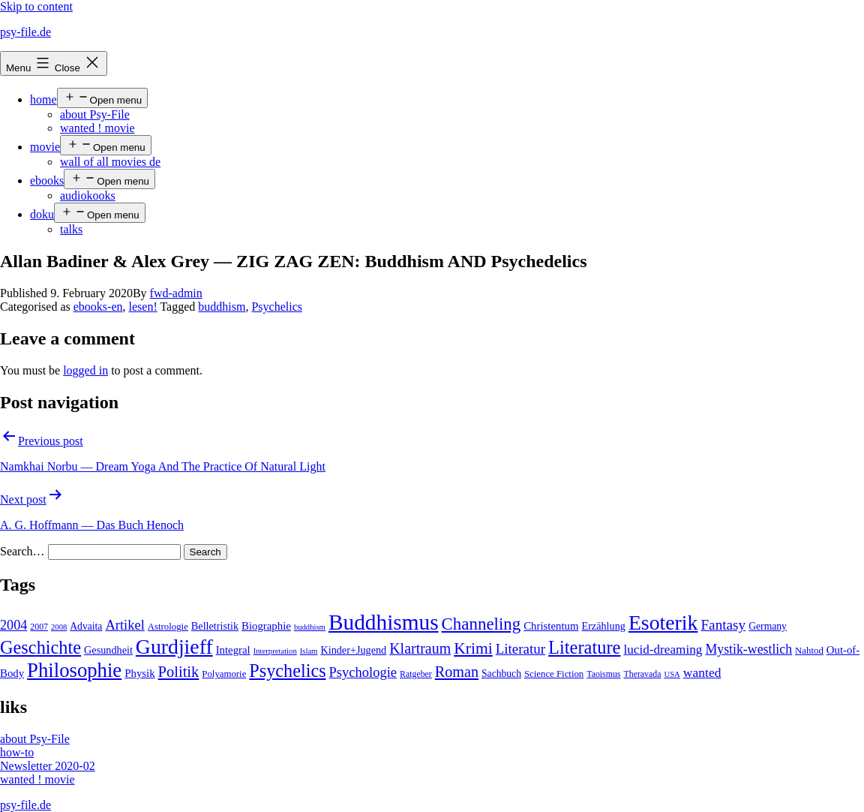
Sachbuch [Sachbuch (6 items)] (501, 673)
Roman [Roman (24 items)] (456, 671)
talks (71, 229)
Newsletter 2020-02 (47, 765)
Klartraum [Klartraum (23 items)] (420, 648)
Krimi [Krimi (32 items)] (473, 648)
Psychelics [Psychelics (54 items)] (287, 670)
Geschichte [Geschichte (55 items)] (40, 647)
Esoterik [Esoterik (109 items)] (663, 622)
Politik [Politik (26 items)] (179, 671)
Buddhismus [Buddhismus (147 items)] (383, 622)
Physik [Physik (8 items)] (139, 673)
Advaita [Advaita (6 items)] (86, 626)
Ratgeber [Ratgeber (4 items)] (416, 674)
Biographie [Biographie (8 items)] (266, 626)
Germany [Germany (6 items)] (767, 626)
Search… (22, 551)
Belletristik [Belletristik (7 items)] (214, 626)
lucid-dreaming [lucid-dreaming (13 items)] (662, 649)
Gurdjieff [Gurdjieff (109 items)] (174, 646)
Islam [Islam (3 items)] (309, 651)
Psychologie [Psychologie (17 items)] (363, 672)
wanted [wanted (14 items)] (702, 672)
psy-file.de (25, 32)
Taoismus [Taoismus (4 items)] (603, 674)
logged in (85, 370)
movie (45, 146)
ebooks (47, 180)
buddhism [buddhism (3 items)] (310, 627)
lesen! (143, 306)
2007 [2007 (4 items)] (39, 626)
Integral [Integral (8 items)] (233, 650)
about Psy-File (95, 114)
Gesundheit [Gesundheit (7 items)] (108, 650)
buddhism (221, 306)
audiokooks (88, 195)
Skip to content (36, 6)
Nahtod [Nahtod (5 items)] (809, 650)
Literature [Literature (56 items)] (584, 647)
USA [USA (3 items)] (672, 674)
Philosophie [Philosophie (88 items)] (74, 670)
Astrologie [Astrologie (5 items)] (168, 626)
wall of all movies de (110, 161)
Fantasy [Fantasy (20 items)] (723, 625)
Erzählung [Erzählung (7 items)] (603, 626)
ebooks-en (98, 306)
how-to (17, 752)
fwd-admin (176, 293)
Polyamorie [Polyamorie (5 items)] (224, 674)
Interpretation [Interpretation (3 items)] (275, 651)
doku (42, 214)
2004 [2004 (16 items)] (13, 625)
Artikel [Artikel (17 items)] (124, 625)
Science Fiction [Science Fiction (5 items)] (554, 674)
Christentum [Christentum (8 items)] (551, 626)
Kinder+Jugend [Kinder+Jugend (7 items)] (353, 650)
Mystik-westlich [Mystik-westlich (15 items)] (748, 649)
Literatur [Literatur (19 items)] (520, 649)
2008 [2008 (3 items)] (59, 627)
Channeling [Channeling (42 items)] (481, 624)
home (43, 99)
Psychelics (276, 306)
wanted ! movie (97, 128)
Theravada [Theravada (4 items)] (642, 674)
